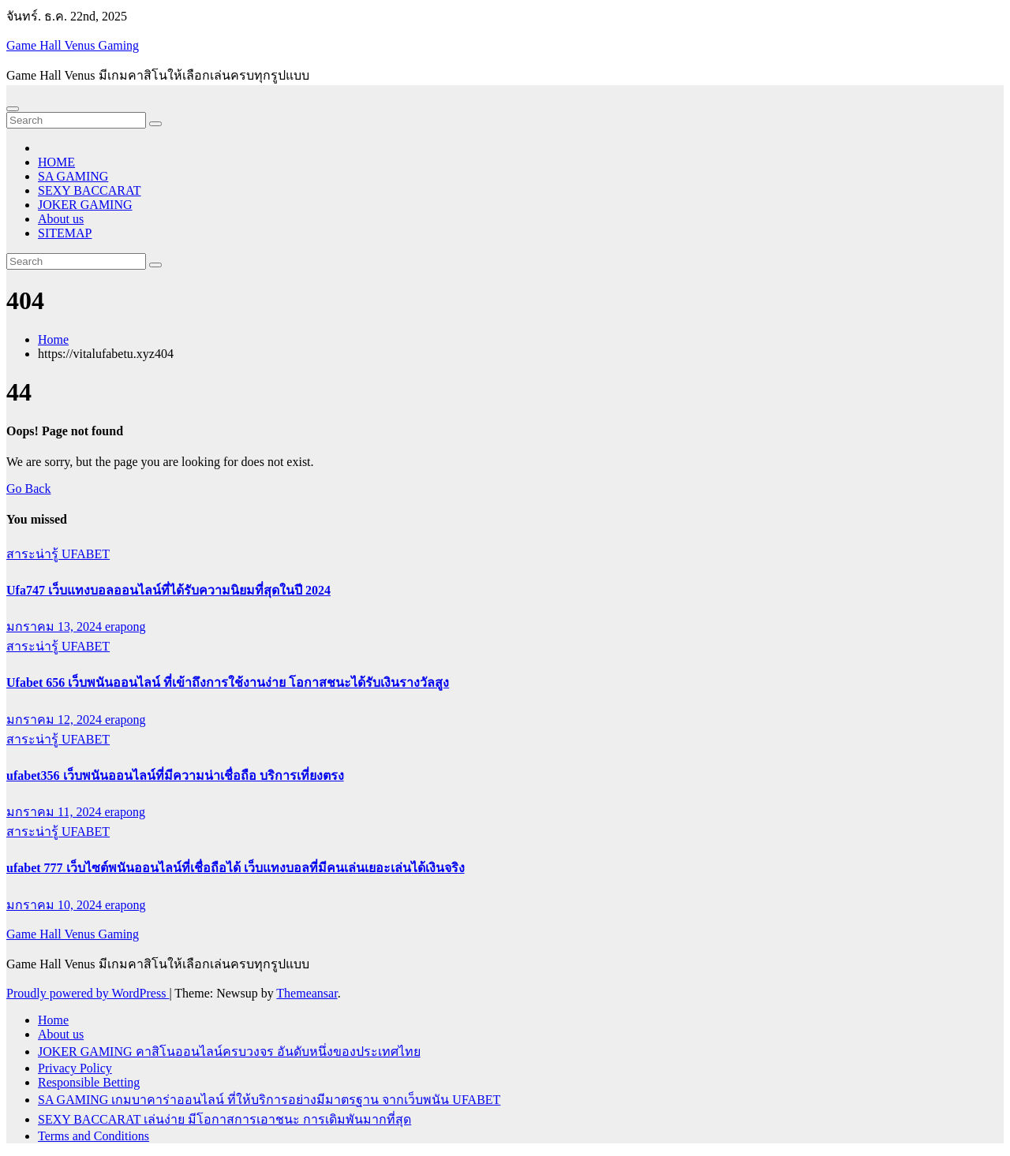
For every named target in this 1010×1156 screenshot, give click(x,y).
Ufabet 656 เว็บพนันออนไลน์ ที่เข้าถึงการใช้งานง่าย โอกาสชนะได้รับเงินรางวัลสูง (227, 682)
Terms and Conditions (93, 1136)
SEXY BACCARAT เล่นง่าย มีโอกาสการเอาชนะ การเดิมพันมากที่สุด (224, 1119)
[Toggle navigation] (12, 108)
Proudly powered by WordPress (87, 993)
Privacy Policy (75, 1068)
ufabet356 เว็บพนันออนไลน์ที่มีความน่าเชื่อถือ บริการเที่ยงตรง (175, 775)
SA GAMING (73, 176)
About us (61, 219)
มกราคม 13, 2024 (55, 626)
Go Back (28, 488)
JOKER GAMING (85, 204)
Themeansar (306, 993)
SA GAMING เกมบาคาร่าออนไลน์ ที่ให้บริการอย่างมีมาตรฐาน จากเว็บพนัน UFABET (269, 1099)
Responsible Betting (89, 1082)
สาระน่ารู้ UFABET (58, 554)
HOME (56, 162)
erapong (125, 626)
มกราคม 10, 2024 (55, 905)
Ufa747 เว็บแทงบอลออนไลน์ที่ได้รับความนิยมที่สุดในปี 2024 (168, 590)
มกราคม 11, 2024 (55, 812)
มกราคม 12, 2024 (55, 719)
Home (53, 339)
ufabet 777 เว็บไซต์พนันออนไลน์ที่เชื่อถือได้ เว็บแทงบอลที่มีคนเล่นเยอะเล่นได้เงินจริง (235, 867)
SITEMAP (65, 233)
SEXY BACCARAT (89, 190)
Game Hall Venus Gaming (72, 45)
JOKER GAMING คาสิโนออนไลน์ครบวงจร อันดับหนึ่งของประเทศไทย (229, 1051)
